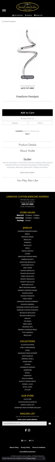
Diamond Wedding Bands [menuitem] (27, 231)
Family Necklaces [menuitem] (27, 276)
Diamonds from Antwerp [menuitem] (27, 353)
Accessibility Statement (27, 452)
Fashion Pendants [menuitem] (27, 296)
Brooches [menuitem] (27, 335)
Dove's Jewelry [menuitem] (27, 356)
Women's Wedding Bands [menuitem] (27, 290)
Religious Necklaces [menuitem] (27, 313)
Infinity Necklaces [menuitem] (27, 282)
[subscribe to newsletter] (50, 423)
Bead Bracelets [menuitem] (27, 285)
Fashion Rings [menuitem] (27, 293)
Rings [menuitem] (27, 248)
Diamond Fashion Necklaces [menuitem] (27, 307)
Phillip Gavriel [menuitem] (27, 378)
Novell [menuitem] (27, 373)
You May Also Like (27, 180)
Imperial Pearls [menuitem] (27, 359)
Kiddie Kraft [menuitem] (27, 362)
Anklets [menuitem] (28, 318)
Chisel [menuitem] (27, 350)
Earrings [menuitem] (27, 242)
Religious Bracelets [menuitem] (27, 316)
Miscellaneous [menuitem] (27, 251)
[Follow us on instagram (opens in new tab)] (29, 430)
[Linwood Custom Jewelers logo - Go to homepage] (27, 6)
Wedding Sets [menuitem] (27, 327)
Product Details (27, 144)
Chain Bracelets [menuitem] (27, 265)
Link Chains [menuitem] (27, 268)
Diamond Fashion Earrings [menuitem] (27, 301)
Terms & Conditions (38, 447)
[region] (27, 54)
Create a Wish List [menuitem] (27, 405)
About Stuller (27, 150)
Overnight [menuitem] (27, 376)
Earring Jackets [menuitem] (27, 259)
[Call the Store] (28, 204)
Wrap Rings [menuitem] (27, 324)
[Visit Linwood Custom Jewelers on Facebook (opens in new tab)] (26, 430)
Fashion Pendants (10, 21)
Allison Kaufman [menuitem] (27, 345)
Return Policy (14, 447)
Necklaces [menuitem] (27, 245)
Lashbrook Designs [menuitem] (27, 367)
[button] (17, 15)
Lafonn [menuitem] (27, 364)
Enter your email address (27, 419)
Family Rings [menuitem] (27, 299)
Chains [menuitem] (27, 254)
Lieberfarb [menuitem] (27, 370)
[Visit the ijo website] (31, 440)
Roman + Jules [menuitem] (27, 384)
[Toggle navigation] (4, 10)
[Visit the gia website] (24, 440)
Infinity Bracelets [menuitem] (27, 279)
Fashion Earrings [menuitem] (27, 304)
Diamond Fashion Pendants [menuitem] (27, 310)
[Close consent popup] (43, 458)
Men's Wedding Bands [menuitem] (27, 287)
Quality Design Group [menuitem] (27, 381)
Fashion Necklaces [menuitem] (27, 273)
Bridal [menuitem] (27, 234)
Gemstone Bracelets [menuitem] (27, 262)
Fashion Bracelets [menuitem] (27, 271)
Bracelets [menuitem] (27, 240)
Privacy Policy (25, 447)
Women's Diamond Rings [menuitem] (27, 330)
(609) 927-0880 (27, 88)
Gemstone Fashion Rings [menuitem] (27, 256)
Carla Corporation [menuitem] (27, 347)
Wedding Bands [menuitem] (27, 237)
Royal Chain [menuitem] (27, 387)
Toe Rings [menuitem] (27, 321)
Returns (40, 123)
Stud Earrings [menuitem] (27, 332)
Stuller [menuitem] (27, 390)
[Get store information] (27, 207)
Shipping (15, 123)
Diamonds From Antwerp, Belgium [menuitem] (27, 408)
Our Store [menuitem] (27, 399)
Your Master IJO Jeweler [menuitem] (27, 402)
